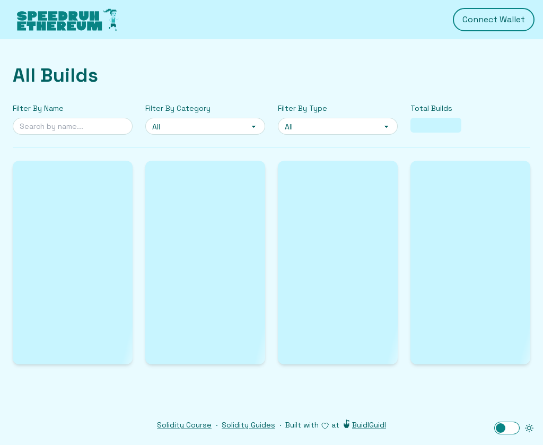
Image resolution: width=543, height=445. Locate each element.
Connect (493, 19)
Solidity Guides (248, 425)
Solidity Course (184, 425)
